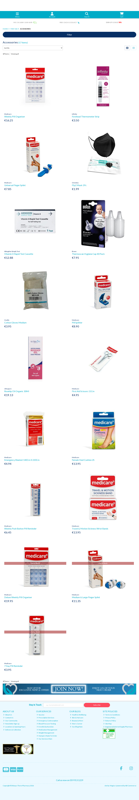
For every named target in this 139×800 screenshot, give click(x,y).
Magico (112, 786)
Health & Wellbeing (78, 715)
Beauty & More (76, 721)
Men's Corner (76, 724)
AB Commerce (130, 786)
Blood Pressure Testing (46, 724)
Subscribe (96, 705)
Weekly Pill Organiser (14, 116)
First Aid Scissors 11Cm (83, 391)
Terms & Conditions (111, 715)
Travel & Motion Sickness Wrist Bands (90, 528)
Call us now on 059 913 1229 (69, 780)
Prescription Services (45, 718)
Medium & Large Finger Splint (86, 597)
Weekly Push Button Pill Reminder (20, 528)
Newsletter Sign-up (11, 724)
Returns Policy (109, 721)
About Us (7, 715)
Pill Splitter (77, 322)
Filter (69, 34)
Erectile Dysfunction (45, 727)
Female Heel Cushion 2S (83, 460)
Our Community (10, 721)
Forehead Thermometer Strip (85, 116)
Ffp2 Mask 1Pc (79, 185)
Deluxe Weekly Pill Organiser (18, 597)
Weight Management (45, 733)
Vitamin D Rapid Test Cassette (18, 254)
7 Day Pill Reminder (13, 666)
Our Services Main (44, 739)
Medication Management (47, 730)
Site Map (107, 724)
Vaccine (40, 715)
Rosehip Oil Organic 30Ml (16, 391)
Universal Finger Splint (15, 185)
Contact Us (8, 718)
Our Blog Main (76, 727)
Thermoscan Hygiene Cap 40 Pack (88, 254)
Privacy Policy (109, 718)
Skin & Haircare (76, 718)
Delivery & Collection (12, 730)
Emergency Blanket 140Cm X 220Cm (21, 460)
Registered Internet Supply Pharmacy (118, 727)
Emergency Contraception (47, 721)
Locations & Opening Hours (14, 727)
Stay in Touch (35, 704)
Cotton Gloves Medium (15, 322)
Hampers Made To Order (47, 736)
